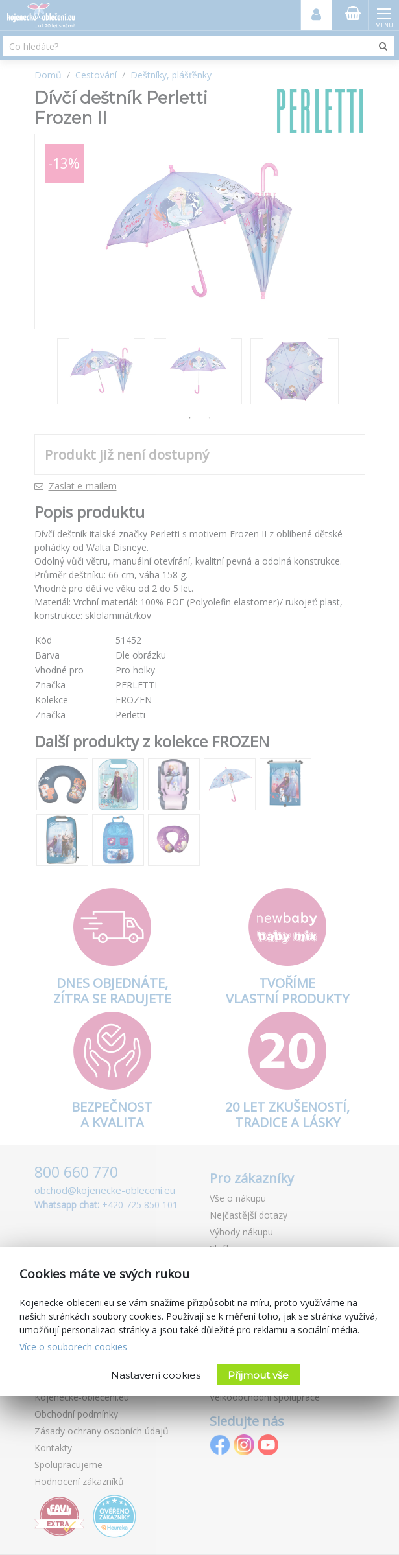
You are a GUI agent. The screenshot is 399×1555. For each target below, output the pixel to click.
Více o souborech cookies (73, 1346)
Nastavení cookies (155, 1375)
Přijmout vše (258, 1375)
